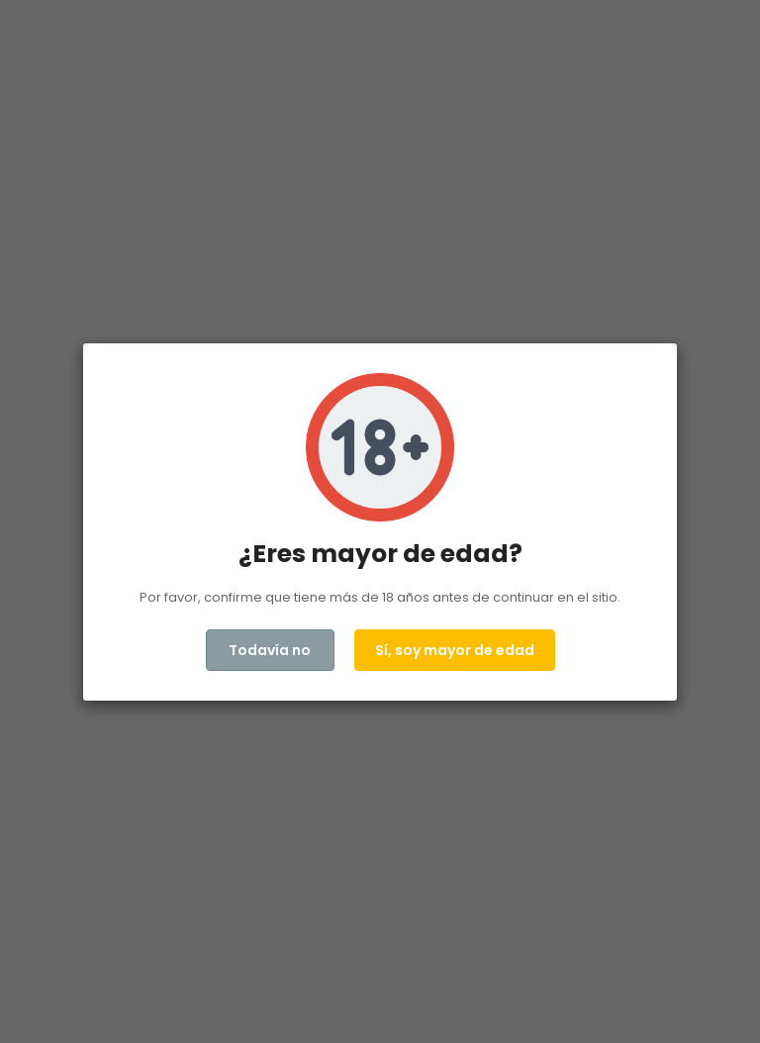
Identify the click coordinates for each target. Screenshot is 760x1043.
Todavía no (270, 650)
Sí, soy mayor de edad (454, 650)
